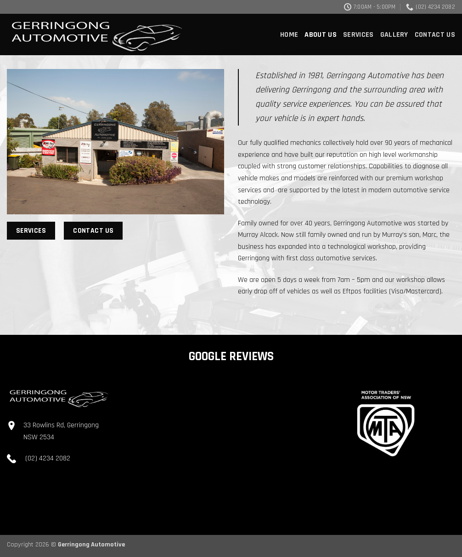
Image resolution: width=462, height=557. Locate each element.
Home (289, 35)
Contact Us (435, 35)
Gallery (394, 35)
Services (358, 35)
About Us (320, 35)
